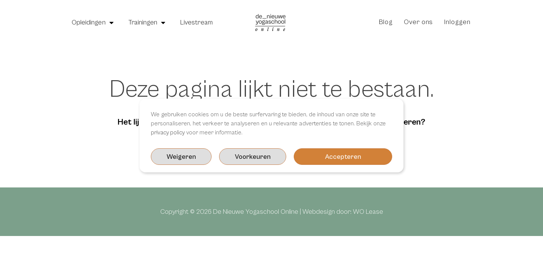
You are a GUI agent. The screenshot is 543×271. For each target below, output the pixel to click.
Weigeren (362, 156)
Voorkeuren (290, 156)
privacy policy (168, 132)
